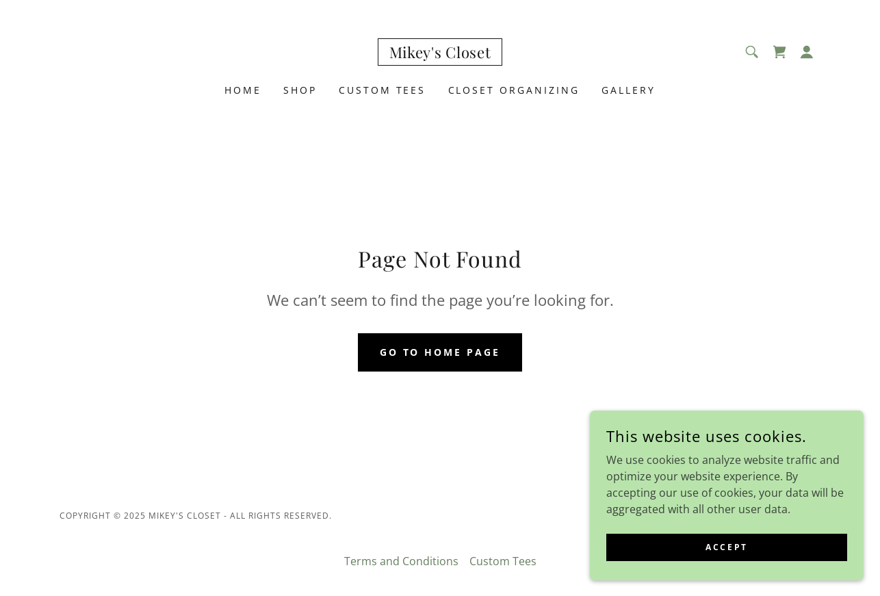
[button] (806, 52)
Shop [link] (300, 89)
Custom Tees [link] (382, 89)
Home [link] (242, 89)
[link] (440, 54)
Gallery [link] (628, 89)
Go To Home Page (440, 352)
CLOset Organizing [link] (514, 89)
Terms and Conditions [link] (401, 561)
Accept (726, 547)
